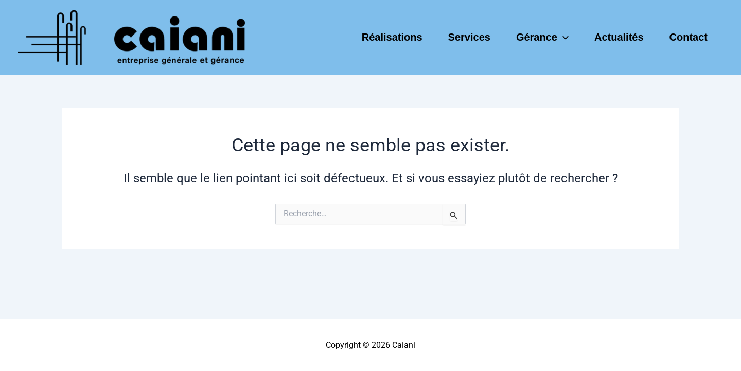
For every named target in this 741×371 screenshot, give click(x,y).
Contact (688, 37)
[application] (563, 37)
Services (469, 37)
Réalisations (392, 37)
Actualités (619, 37)
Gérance (542, 37)
